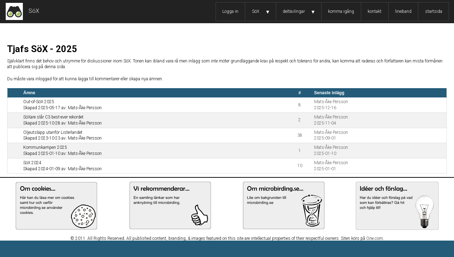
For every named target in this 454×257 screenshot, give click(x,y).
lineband (403, 11)
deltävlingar (294, 11)
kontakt (375, 11)
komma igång (341, 11)
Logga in (230, 11)
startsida (433, 11)
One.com (374, 238)
